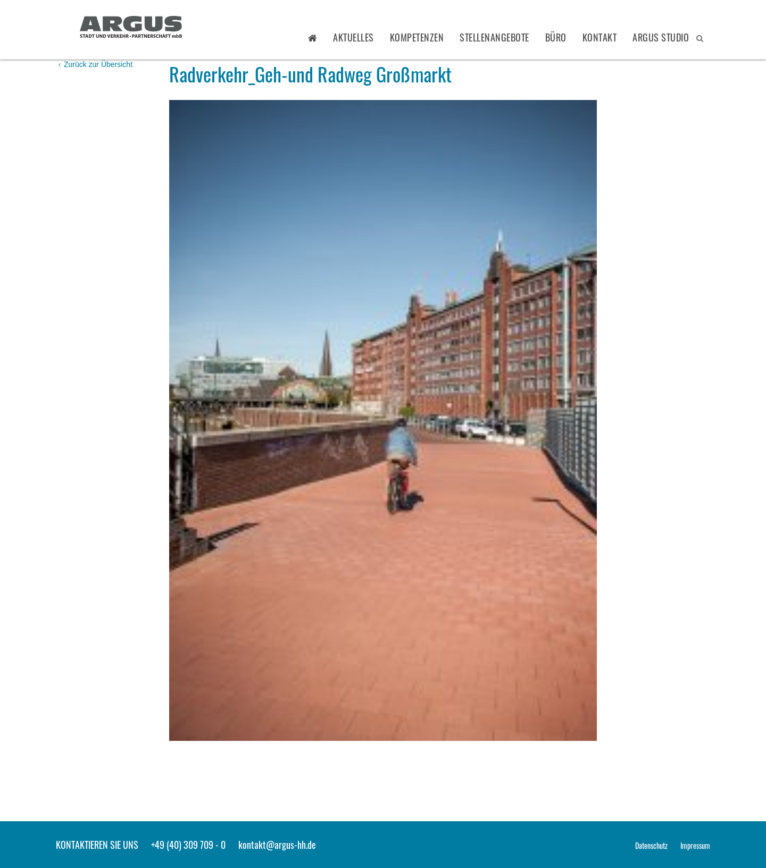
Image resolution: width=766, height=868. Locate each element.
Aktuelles (353, 37)
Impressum (695, 845)
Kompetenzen (417, 37)
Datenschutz (651, 845)
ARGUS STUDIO (660, 37)
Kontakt (599, 37)
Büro (556, 37)
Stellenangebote (494, 37)
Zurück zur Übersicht (95, 64)
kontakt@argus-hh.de (277, 845)
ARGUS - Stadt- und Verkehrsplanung (131, 28)
